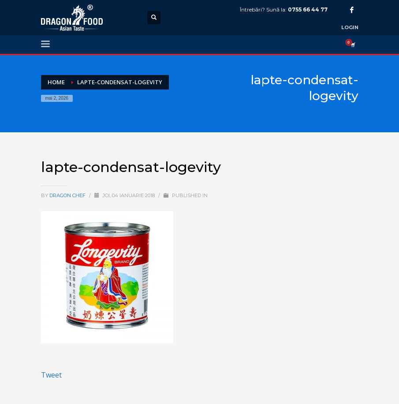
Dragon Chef (68, 195)
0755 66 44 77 (308, 9)
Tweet (51, 375)
